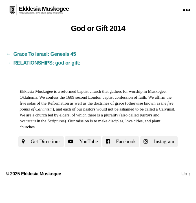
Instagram (159, 141)
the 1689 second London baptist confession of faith (103, 97)
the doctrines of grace (105, 103)
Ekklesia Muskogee (44, 9)
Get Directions (41, 141)
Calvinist (166, 109)
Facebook (121, 141)
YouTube (83, 141)
